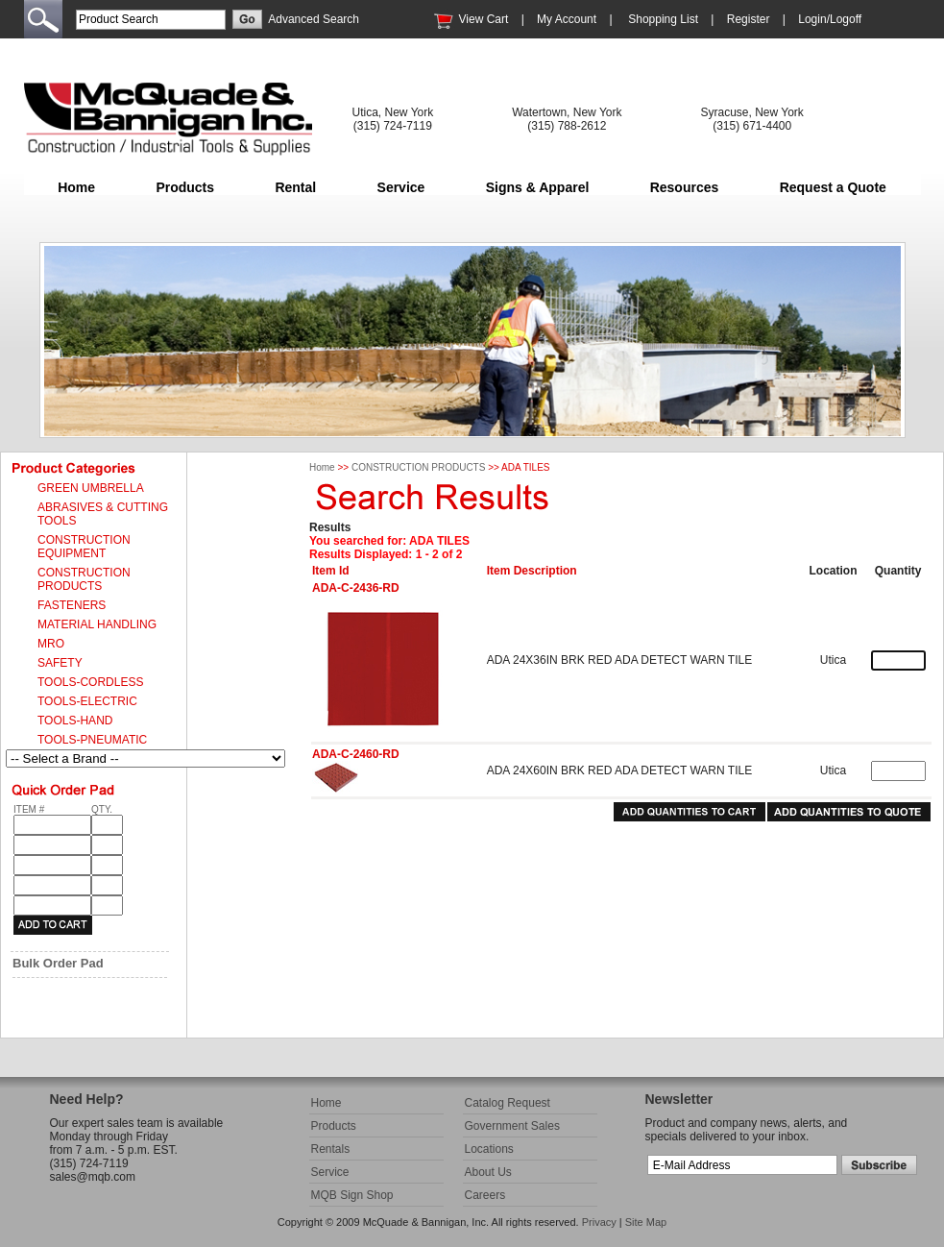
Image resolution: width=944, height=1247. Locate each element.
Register (748, 19)
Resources (684, 187)
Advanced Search (313, 19)
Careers (485, 1195)
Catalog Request (507, 1103)
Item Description (532, 570)
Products (185, 187)
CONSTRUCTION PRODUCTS (418, 467)
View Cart (484, 19)
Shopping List (663, 19)
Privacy (599, 1222)
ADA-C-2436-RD (355, 588)
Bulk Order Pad (58, 963)
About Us (488, 1172)
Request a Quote (833, 187)
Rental (295, 187)
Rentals (331, 1149)
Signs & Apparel (538, 187)
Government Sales (512, 1126)
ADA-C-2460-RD (355, 754)
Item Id (331, 570)
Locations (489, 1149)
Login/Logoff (829, 19)
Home (76, 187)
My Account (566, 19)
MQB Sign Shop (352, 1195)
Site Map (645, 1222)
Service (401, 187)
